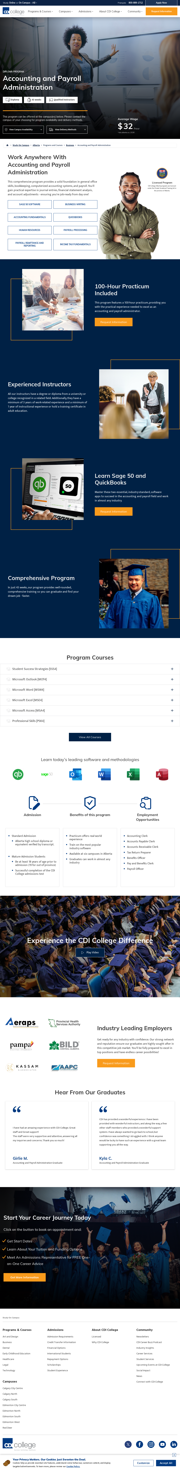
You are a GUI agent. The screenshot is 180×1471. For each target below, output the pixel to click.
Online (12, 2)
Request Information (161, 11)
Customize (143, 1463)
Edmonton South (12, 1416)
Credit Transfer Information (61, 1342)
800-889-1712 (136, 2)
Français (122, 2)
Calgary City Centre (13, 1388)
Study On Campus (21, 145)
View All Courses (90, 737)
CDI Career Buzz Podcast (149, 1342)
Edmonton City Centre (14, 1405)
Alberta (36, 145)
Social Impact (143, 1370)
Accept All (166, 1463)
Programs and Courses (53, 145)
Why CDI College (100, 1342)
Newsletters (142, 1336)
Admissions (85, 11)
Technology (9, 1370)
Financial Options (56, 1348)
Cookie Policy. (73, 1466)
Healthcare (8, 1359)
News (139, 1376)
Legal (5, 1365)
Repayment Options (57, 1359)
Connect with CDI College (149, 1382)
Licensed (96, 1336)
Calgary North (10, 1394)
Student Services (145, 1359)
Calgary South (10, 1399)
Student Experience (57, 1370)
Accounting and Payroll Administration (94, 145)
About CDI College (109, 11)
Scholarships (54, 1365)
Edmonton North (11, 1411)
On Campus (24, 2)
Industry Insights (145, 1348)
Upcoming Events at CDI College (153, 1365)
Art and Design (10, 1336)
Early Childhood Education (16, 1353)
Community (134, 11)
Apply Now (161, 2)
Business (70, 145)
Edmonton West (11, 1422)
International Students (59, 1353)
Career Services (144, 1353)
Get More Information (24, 1277)
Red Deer (7, 1428)
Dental (6, 1348)
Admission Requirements (60, 1336)
